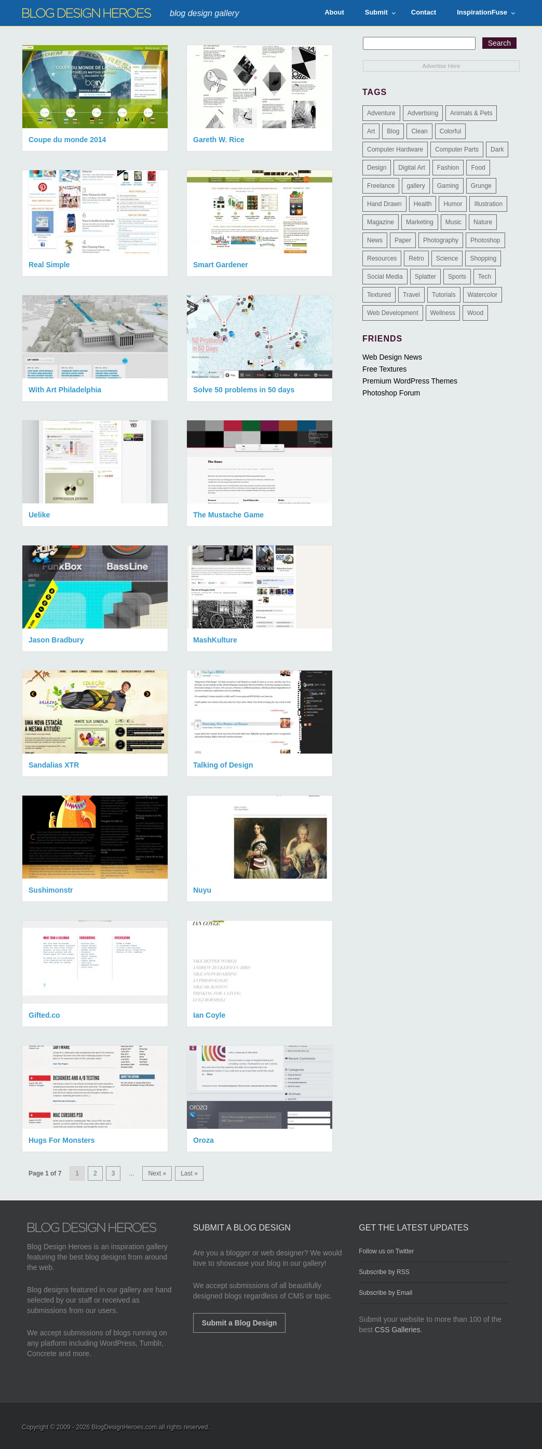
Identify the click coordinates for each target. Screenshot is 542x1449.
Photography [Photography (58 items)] (440, 240)
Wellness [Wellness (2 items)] (442, 313)
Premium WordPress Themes (409, 381)
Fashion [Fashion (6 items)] (448, 167)
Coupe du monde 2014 (67, 139)
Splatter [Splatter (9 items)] (425, 276)
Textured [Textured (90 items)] (379, 294)
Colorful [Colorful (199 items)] (450, 131)
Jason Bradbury (56, 640)
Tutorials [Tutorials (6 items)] (444, 294)
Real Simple (49, 265)
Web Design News (392, 357)
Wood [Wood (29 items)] (475, 313)
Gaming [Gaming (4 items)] (448, 185)
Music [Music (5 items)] (453, 222)
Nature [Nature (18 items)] (482, 222)
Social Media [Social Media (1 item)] (385, 276)
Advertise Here (441, 66)
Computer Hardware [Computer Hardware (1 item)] (395, 149)
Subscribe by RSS (384, 1272)
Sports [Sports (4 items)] (457, 276)
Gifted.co (44, 1015)
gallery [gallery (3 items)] (416, 185)
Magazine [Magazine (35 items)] (380, 222)
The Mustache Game (228, 515)
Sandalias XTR (54, 765)
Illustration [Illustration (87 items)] (488, 204)
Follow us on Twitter (386, 1251)
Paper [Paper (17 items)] (403, 240)
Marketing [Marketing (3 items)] (419, 222)
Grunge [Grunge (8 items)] (481, 185)
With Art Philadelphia (65, 390)
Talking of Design (223, 765)
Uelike (39, 515)
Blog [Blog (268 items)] (393, 131)
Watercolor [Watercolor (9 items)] (483, 294)
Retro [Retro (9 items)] (416, 258)
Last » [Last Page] (189, 1173)
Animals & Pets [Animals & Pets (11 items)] (471, 113)
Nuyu (202, 890)
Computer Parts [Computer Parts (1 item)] (457, 149)
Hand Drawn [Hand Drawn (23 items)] (384, 204)
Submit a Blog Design (239, 1323)
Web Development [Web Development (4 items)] (392, 313)
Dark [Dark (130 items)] (497, 149)
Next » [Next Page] (157, 1173)
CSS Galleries (398, 1329)
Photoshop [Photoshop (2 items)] (485, 240)
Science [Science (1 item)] (447, 258)
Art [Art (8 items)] (371, 131)
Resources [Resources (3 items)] (382, 258)
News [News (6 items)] (375, 240)
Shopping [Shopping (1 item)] (483, 258)
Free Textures (384, 369)
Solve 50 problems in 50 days (243, 390)
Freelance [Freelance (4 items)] (381, 185)
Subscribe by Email (385, 1292)
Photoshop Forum (391, 393)
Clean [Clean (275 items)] (419, 131)
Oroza (203, 1140)
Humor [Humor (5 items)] (452, 204)
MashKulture (215, 640)
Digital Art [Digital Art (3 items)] (411, 167)
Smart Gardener (220, 265)
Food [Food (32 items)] (478, 167)
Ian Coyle (209, 1015)
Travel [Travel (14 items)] (411, 294)
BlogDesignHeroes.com (124, 1427)
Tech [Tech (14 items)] (484, 276)
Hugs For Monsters (62, 1140)
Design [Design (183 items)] (376, 167)
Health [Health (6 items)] (423, 204)
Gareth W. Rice (219, 139)
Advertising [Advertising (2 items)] (423, 113)
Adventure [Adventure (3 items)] (381, 113)
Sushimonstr (51, 890)
